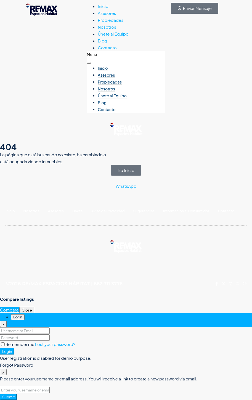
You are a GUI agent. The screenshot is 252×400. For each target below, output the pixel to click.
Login (7, 351)
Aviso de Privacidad (108, 211)
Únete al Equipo (113, 33)
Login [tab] (17, 317)
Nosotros (107, 26)
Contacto (107, 47)
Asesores (107, 13)
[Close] (3, 324)
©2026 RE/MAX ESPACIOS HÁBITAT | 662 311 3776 (64, 283)
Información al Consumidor (186, 211)
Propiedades (110, 20)
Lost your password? (55, 344)
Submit (8, 396)
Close (27, 310)
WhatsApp (126, 186)
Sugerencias (144, 211)
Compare (9, 309)
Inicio (103, 6)
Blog (102, 40)
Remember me (18, 344)
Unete (77, 211)
